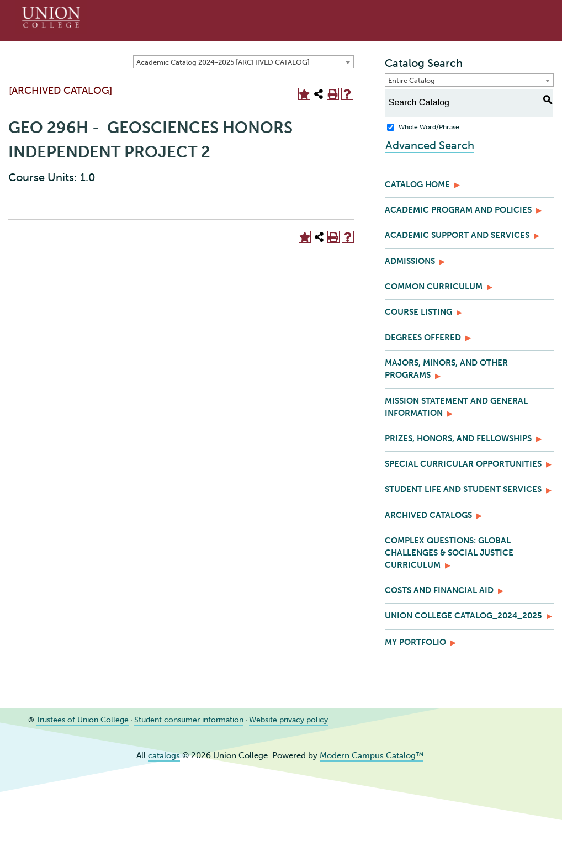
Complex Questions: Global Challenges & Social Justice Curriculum (449, 553)
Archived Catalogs (428, 515)
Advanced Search (429, 144)
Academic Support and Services (457, 235)
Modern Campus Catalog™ (371, 755)
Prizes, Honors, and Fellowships (458, 438)
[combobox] (243, 61)
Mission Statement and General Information (456, 407)
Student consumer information (177, 719)
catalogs (164, 755)
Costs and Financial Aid (439, 590)
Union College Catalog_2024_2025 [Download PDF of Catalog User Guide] (463, 616)
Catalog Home (417, 184)
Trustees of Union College (78, 719)
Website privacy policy (271, 719)
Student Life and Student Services (463, 489)
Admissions (410, 261)
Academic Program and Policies (458, 210)
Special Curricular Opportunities (463, 464)
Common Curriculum (434, 287)
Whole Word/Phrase (429, 127)
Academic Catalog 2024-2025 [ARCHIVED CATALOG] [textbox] (223, 62)
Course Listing (418, 312)
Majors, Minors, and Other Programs (446, 369)
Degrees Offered (423, 337)
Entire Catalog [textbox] (411, 80)
